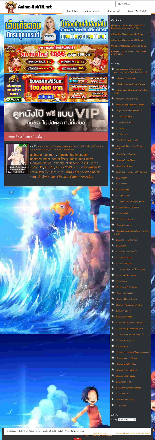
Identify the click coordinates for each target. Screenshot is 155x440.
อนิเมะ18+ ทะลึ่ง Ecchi (124, 122)
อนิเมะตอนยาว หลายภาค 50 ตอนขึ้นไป (131, 172)
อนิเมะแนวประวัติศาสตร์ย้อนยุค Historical (132, 352)
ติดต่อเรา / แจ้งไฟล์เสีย (137, 11)
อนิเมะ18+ (80, 167)
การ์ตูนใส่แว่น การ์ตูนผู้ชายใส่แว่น (129, 111)
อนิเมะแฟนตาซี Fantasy (125, 376)
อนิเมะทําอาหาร (122, 184)
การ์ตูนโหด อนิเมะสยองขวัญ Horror (130, 105)
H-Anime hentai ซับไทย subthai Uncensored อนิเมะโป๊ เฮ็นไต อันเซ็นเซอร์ (69, 146)
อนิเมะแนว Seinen (123, 311)
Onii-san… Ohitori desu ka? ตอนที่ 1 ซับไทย (128, 46)
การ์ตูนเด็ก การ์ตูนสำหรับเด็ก (127, 99)
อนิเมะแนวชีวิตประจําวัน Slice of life (130, 323)
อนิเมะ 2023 (64, 167)
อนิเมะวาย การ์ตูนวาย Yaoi (126, 240)
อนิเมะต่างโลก (121, 178)
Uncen (94, 163)
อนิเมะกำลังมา (121, 128)
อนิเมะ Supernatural (124, 117)
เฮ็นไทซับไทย (47, 177)
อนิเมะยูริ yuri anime (124, 225)
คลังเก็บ (114, 420)
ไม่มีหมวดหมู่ (121, 406)
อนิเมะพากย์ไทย (92, 11)
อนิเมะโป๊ (95, 167)
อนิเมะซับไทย (72, 11)
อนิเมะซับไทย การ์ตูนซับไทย (127, 154)
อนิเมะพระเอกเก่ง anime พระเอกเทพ (130, 202)
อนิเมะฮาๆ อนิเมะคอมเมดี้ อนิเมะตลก (130, 269)
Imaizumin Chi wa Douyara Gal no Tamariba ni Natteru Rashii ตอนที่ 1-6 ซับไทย (17, 169)
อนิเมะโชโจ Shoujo (123, 382)
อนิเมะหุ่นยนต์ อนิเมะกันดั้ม (126, 252)
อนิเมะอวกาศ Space (124, 258)
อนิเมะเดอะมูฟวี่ (113, 11)
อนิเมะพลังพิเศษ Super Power (127, 207)
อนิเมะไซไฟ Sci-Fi (123, 394)
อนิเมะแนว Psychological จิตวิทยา (129, 305)
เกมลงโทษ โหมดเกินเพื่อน (47, 172)
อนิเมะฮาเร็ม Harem (124, 264)
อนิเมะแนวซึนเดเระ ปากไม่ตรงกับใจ (130, 335)
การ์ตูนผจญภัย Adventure (126, 78)
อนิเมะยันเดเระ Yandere (125, 219)
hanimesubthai (40, 159)
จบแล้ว (49, 167)
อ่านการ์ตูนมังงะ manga (125, 400)
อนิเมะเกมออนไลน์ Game (126, 275)
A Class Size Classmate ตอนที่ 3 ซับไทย (127, 40)
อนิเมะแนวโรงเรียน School (126, 370)
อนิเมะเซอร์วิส (121, 281)
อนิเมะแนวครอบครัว (124, 317)
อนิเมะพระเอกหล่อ (123, 196)
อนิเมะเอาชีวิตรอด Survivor (126, 299)
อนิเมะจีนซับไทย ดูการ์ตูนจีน (127, 140)
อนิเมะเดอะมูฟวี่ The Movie (126, 287)
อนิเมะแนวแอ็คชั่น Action (126, 364)
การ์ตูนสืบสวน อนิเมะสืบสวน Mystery (130, 84)
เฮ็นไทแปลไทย (67, 177)
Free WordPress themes (125, 433)
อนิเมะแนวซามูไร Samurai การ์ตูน (129, 329)
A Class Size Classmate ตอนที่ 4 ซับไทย (127, 34)
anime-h (50, 154)
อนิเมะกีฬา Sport (122, 134)
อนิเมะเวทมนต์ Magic (124, 293)
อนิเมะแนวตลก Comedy (125, 340)
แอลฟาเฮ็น (85, 177)
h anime (63, 154)
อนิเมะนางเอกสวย (123, 190)
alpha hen (37, 154)
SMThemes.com (99, 433)
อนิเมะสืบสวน (121, 246)
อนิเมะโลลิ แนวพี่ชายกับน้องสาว (128, 388)
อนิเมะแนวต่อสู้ (122, 346)
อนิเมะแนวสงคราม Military (126, 358)
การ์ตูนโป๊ (36, 167)
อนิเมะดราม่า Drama (124, 166)
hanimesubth (79, 154)
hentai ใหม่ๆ (60, 159)
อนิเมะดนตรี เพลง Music (125, 160)
